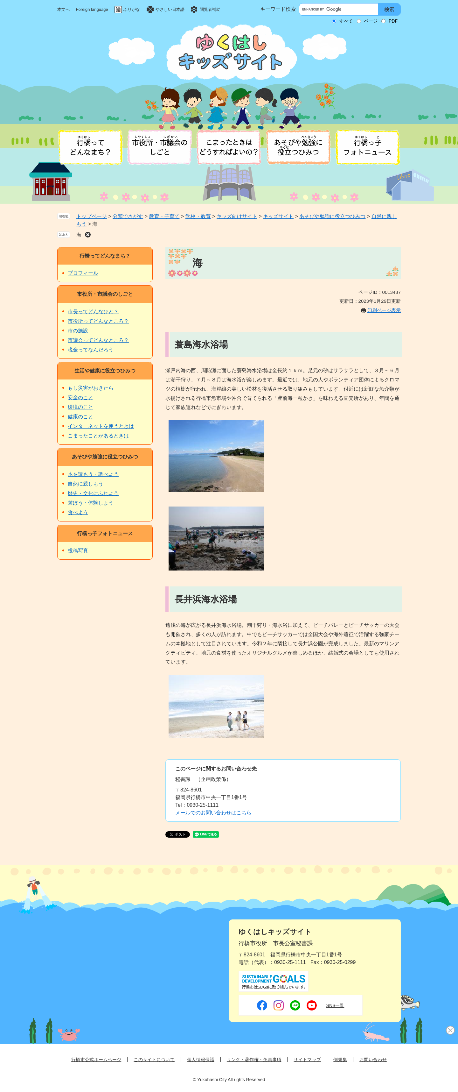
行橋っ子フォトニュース (105, 533)
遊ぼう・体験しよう (91, 503)
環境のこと (80, 407)
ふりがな (131, 9)
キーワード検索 (278, 9)
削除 (88, 235)
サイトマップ (307, 1059)
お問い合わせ (373, 1059)
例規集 (340, 1059)
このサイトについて (154, 1059)
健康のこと (80, 416)
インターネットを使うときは (101, 426)
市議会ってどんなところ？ (98, 340)
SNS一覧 (335, 1005)
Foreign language (92, 9)
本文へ (63, 9)
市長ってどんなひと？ (93, 311)
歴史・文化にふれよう (93, 493)
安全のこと (80, 397)
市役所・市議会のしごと (105, 294)
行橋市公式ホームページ (96, 1059)
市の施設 (78, 330)
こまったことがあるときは (98, 435)
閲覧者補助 (210, 9)
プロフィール (83, 273)
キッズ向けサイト (237, 216)
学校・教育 (198, 216)
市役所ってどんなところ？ (98, 321)
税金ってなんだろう (91, 349)
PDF (393, 21)
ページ (371, 21)
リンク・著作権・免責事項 (254, 1059)
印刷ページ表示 (384, 310)
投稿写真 (78, 550)
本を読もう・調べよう (93, 474)
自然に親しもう (85, 483)
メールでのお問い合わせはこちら (213, 812)
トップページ (91, 216)
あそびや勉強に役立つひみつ (332, 216)
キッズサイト (278, 216)
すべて (346, 21)
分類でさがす (128, 216)
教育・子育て (164, 216)
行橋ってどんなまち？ (105, 256)
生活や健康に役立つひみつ (104, 370)
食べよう (78, 512)
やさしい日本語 (170, 9)
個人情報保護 (200, 1059)
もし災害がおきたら (91, 388)
